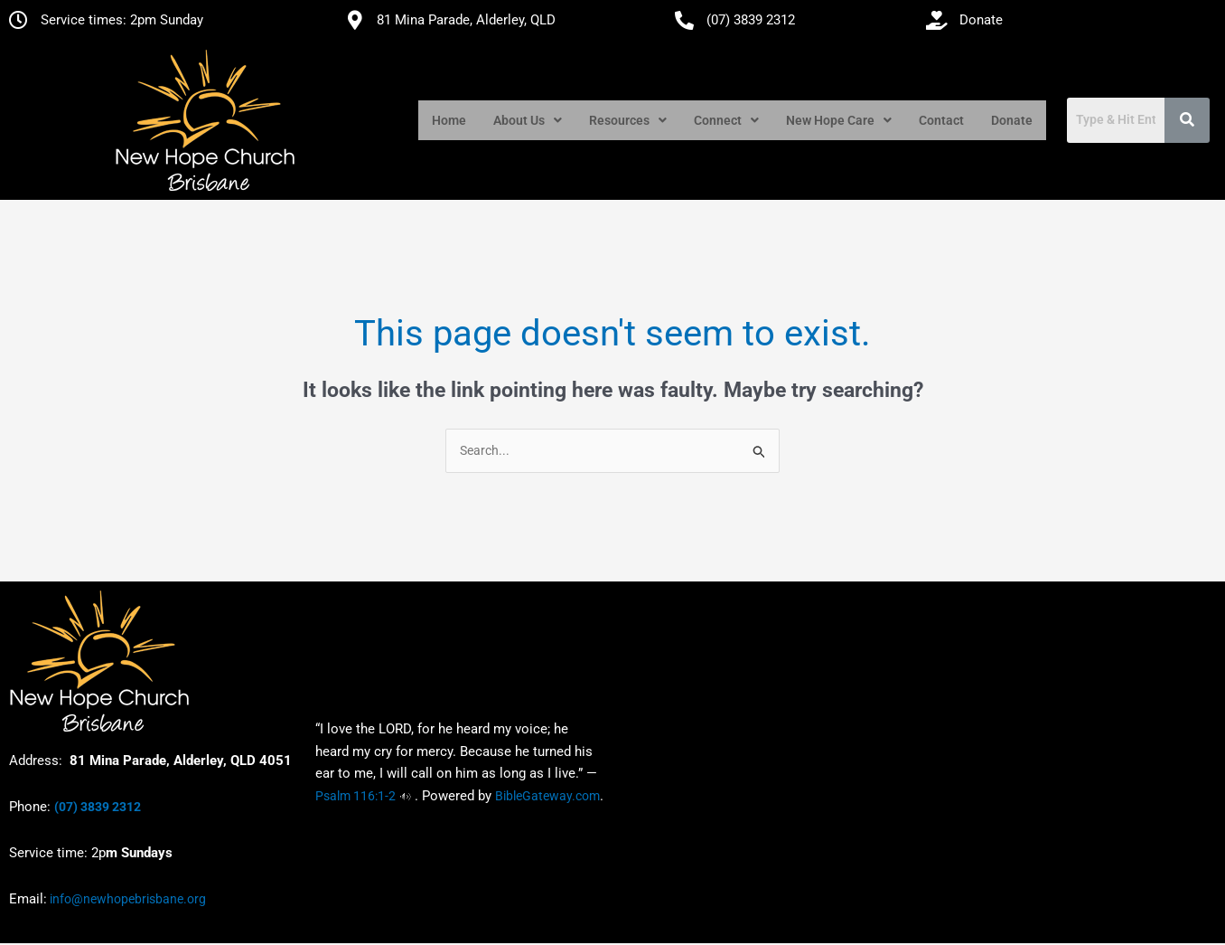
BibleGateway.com (547, 797)
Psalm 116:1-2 (355, 797)
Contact (941, 120)
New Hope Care (839, 120)
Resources (628, 120)
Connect (726, 120)
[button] (527, 120)
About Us (527, 120)
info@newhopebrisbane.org (126, 900)
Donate (1012, 120)
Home (449, 120)
